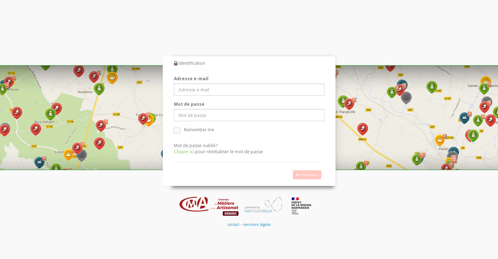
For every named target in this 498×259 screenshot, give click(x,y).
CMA (209, 206)
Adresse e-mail (191, 79)
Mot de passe (189, 104)
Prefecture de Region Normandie (302, 206)
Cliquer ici (184, 152)
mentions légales (257, 224)
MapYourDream (262, 206)
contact (233, 224)
